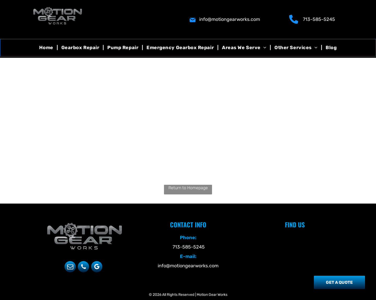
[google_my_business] (96, 267)
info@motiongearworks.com (229, 19)
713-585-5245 (319, 19)
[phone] (83, 267)
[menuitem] (47, 47)
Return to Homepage (188, 187)
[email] (70, 267)
